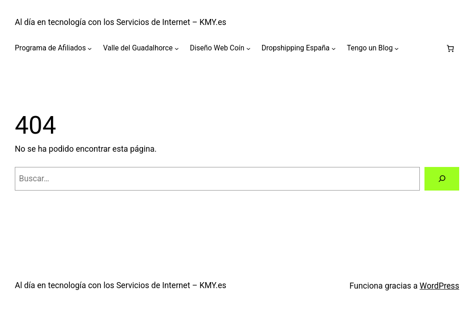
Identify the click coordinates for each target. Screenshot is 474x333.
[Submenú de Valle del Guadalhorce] (177, 48)
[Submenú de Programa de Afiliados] (89, 48)
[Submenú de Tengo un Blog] (396, 48)
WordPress (439, 285)
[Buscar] (441, 179)
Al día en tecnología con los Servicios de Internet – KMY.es (120, 22)
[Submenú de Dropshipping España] (333, 48)
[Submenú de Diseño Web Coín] (248, 48)
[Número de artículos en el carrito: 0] (450, 48)
